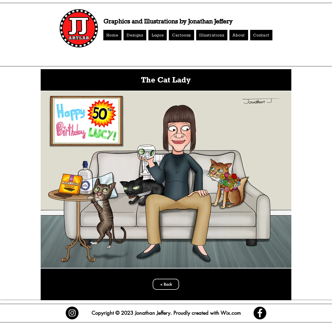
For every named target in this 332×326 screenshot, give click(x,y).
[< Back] (166, 284)
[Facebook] (259, 313)
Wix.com (230, 313)
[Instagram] (72, 313)
